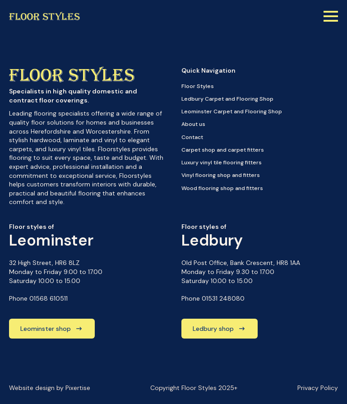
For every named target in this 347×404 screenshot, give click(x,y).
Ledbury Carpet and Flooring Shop (227, 98)
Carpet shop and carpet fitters (222, 149)
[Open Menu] (331, 16)
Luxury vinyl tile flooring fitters (221, 162)
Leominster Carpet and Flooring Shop (231, 111)
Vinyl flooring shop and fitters (220, 175)
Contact (192, 137)
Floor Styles (197, 86)
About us (193, 124)
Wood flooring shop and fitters (222, 188)
